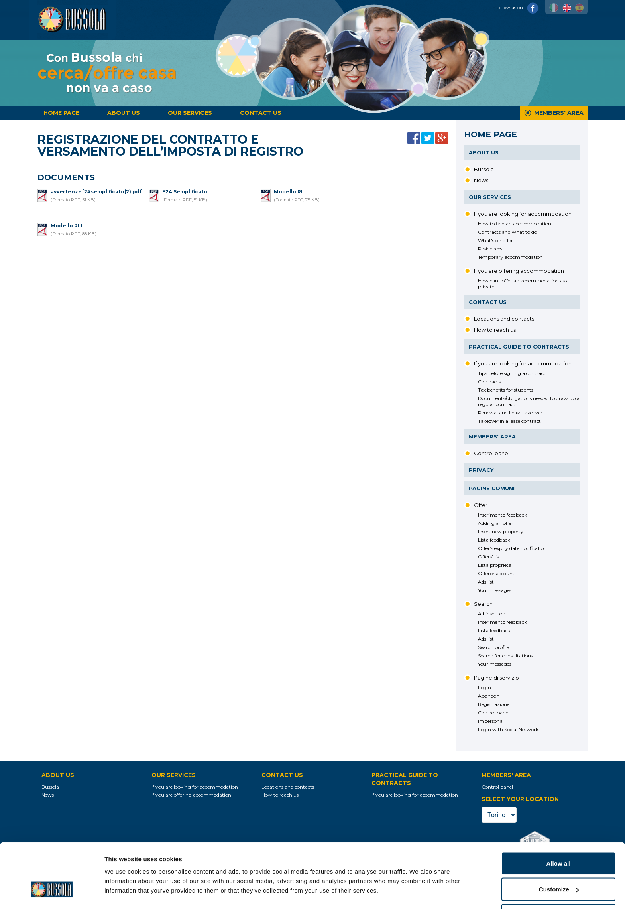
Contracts (489, 382)
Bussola (484, 169)
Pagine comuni (492, 488)
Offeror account (496, 573)
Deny (558, 887)
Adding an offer (495, 523)
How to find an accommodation (514, 224)
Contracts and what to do (507, 232)
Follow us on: (517, 7)
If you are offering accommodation (519, 271)
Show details (123, 884)
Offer (480, 505)
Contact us (260, 112)
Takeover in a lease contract (509, 421)
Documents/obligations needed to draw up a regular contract (529, 401)
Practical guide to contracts (519, 346)
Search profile (493, 647)
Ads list (486, 582)
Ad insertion (491, 614)
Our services (190, 112)
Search (483, 604)
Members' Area (559, 112)
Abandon (488, 696)
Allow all (558, 835)
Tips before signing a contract (512, 373)
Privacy (481, 470)
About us (123, 112)
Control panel (491, 453)
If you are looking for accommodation (523, 214)
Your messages (494, 590)
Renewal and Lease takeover (510, 413)
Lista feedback (494, 540)
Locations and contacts (504, 318)
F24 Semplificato (184, 192)
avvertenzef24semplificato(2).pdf (96, 192)
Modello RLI (290, 192)
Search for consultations (505, 656)
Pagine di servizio (496, 677)
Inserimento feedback (502, 515)
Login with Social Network (508, 729)
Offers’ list (489, 557)
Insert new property (500, 531)
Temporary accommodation (510, 257)
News (481, 180)
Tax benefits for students (505, 390)
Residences (490, 249)
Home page (61, 112)
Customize (559, 861)
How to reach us (495, 330)
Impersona (490, 721)
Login (484, 687)
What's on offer (495, 240)
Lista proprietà (494, 565)
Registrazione (493, 704)
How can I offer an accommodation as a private (523, 284)
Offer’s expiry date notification (512, 548)
